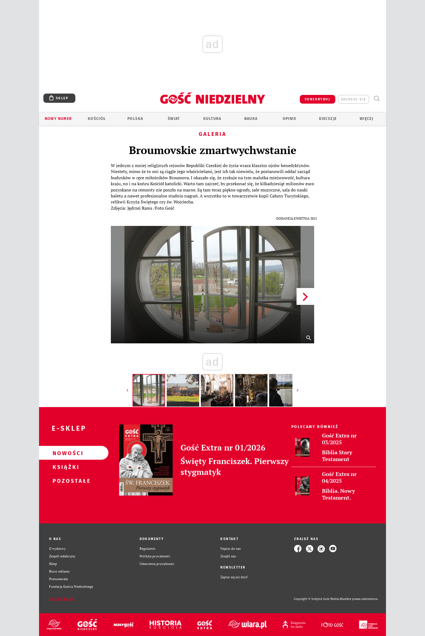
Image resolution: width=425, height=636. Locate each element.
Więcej (366, 118)
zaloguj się (353, 99)
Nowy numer (58, 118)
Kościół (97, 118)
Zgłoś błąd (61, 599)
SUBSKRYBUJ (317, 99)
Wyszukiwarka (377, 99)
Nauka (251, 118)
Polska (135, 118)
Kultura (212, 118)
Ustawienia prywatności (157, 564)
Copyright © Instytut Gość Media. (317, 599)
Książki (65, 467)
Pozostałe (65, 481)
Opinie (289, 118)
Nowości (65, 453)
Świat (174, 118)
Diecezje (328, 118)
